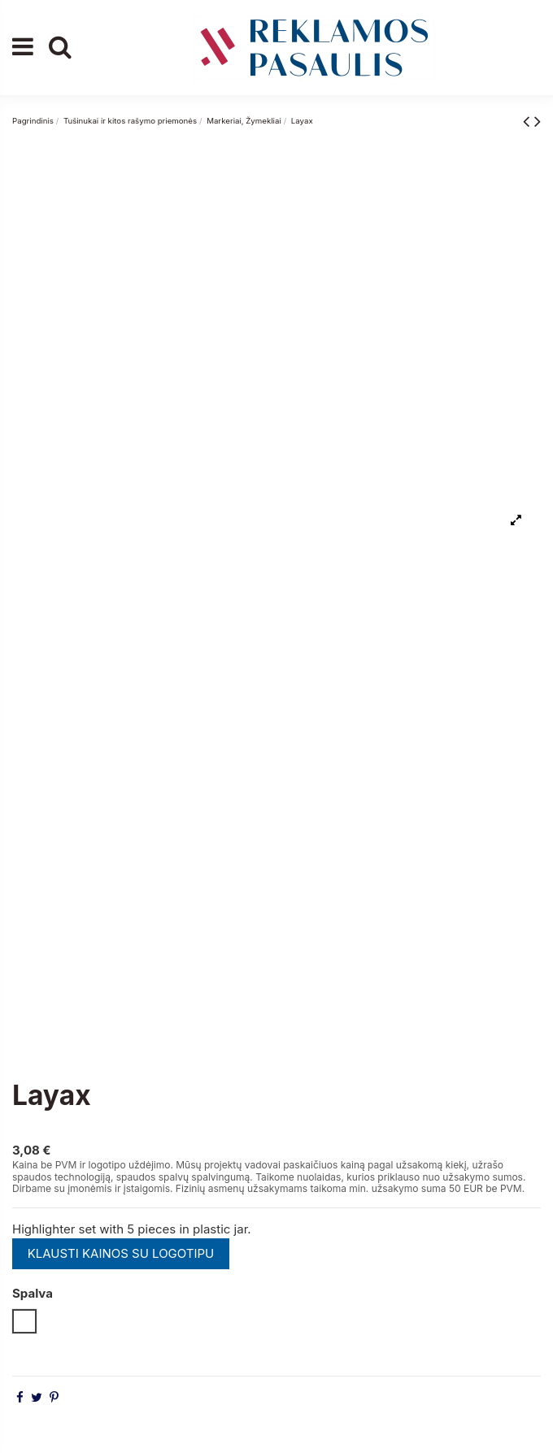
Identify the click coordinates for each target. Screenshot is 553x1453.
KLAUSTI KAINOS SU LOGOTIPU (121, 1253)
